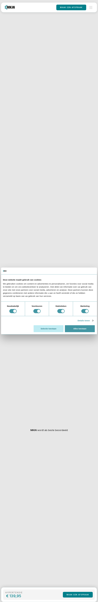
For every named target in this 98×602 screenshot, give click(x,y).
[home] (10, 7)
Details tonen (84, 320)
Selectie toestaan (48, 329)
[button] (90, 7)
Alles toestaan (79, 329)
